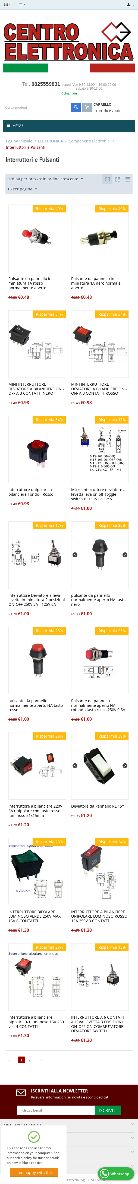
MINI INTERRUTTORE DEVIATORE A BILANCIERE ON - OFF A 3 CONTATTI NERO (36, 389)
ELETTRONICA (50, 141)
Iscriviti (108, 1110)
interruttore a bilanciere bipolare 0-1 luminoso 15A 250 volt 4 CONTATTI (36, 1022)
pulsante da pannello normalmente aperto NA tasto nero (98, 600)
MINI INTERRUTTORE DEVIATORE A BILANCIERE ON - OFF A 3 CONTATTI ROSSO (99, 389)
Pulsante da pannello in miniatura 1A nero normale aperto (96, 283)
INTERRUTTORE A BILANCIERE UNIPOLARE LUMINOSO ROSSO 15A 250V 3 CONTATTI (99, 916)
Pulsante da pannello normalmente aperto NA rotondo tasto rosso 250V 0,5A (98, 705)
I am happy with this (34, 1172)
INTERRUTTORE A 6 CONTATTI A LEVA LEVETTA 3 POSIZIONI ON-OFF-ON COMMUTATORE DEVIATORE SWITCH (98, 1024)
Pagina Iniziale (19, 141)
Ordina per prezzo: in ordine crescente (45, 179)
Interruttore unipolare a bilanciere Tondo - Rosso (30, 492)
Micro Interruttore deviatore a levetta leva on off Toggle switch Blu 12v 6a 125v (98, 494)
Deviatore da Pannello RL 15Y (97, 806)
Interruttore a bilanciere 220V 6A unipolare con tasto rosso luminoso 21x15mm (35, 811)
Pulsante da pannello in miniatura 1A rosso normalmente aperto (30, 283)
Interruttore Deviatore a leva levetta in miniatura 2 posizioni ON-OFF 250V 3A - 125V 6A (36, 600)
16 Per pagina (22, 189)
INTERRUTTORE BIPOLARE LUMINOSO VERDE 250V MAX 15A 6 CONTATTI (34, 916)
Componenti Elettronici (90, 141)
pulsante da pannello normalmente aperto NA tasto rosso (35, 705)
